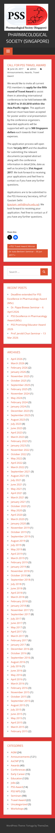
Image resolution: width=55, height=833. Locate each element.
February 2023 (19, 441)
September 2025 (20, 385)
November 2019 (20, 527)
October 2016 (19, 653)
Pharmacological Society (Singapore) (27, 38)
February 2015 (19, 731)
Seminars (16, 795)
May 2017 (16, 627)
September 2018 (20, 579)
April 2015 (17, 722)
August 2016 (18, 662)
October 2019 (19, 532)
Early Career (18, 774)
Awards (28, 72)
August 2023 (18, 419)
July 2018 (16, 584)
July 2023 (16, 423)
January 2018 (18, 605)
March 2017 (17, 636)
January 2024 (18, 406)
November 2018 (20, 571)
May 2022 (16, 458)
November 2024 (20, 393)
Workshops (17, 808)
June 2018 (16, 588)
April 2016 (17, 679)
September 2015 (20, 700)
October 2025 (19, 380)
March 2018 (17, 597)
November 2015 (20, 692)
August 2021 (18, 475)
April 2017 (17, 631)
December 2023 (20, 410)
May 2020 (16, 510)
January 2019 (18, 566)
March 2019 (17, 558)
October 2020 (19, 506)
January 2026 (18, 372)
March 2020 (17, 519)
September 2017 (20, 614)
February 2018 (19, 601)
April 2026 (17, 359)
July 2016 (16, 666)
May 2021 (16, 488)
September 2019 (20, 536)
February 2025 (19, 389)
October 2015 (19, 696)
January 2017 (18, 644)
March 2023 (17, 437)
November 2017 (20, 610)
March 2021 (17, 497)
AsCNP (15, 761)
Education (16, 778)
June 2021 (16, 484)
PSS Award (17, 787)
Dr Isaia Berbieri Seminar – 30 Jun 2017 (25, 253)
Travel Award (18, 800)
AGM (13, 752)
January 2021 (18, 501)
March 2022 (17, 467)
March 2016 (17, 683)
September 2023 (20, 415)
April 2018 (17, 592)
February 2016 (19, 688)
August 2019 (18, 540)
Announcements (15, 72)
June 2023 (16, 428)
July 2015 (16, 709)
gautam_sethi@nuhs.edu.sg (23, 204)
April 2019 (17, 553)
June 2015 (16, 714)
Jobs (13, 782)
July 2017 (16, 618)
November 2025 (20, 376)
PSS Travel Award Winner (22, 246)
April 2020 (17, 514)
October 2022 (19, 454)
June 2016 (16, 670)
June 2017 (16, 623)
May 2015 (16, 718)
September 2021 (20, 471)
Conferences (18, 769)
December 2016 (20, 649)
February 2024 (19, 402)
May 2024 (16, 398)
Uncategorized (19, 804)
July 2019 (16, 545)
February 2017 (19, 640)
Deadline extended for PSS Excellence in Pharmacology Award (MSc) (27, 299)
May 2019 (16, 549)
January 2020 (18, 523)
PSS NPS (15, 791)
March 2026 (17, 363)
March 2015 (17, 727)
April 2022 (17, 462)
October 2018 (19, 575)
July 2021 (16, 480)
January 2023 (18, 445)
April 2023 (17, 432)
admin (33, 69)
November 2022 (20, 449)
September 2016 (20, 657)
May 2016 (16, 675)
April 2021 (17, 493)
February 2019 (19, 562)
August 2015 (18, 705)
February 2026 (19, 367)
